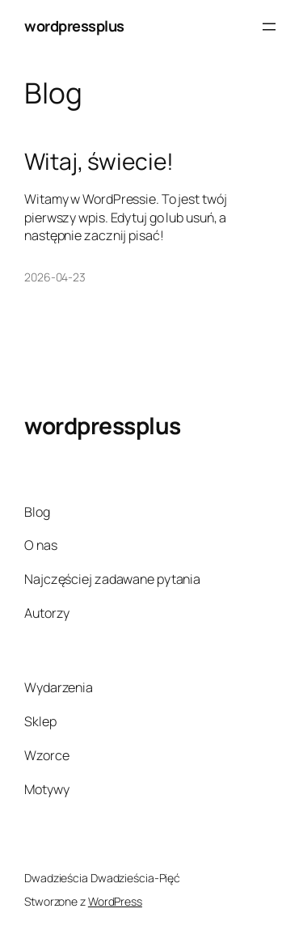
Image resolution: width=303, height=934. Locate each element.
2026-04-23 (55, 277)
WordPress (115, 901)
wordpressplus (74, 26)
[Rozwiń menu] (269, 26)
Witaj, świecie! (99, 162)
